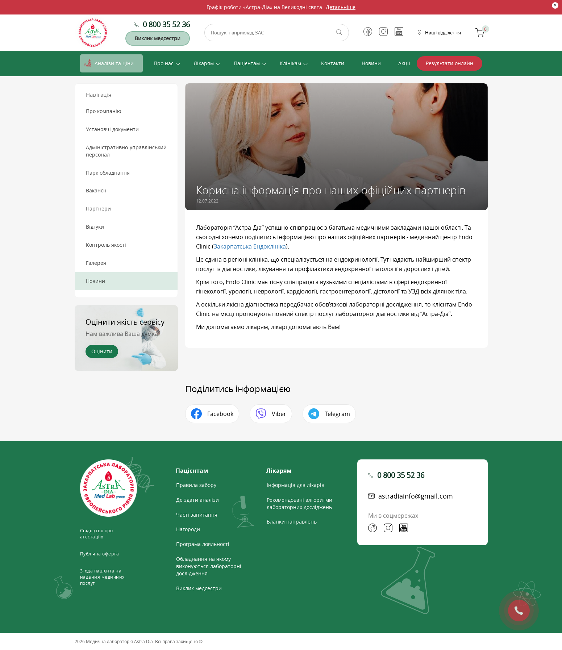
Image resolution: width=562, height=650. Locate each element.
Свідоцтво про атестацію (96, 533)
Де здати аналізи (197, 499)
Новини (371, 63)
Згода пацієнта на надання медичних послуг (102, 577)
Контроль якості (106, 244)
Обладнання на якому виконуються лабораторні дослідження (208, 566)
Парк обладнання (108, 172)
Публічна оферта (99, 554)
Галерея (96, 262)
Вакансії (96, 190)
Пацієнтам (247, 63)
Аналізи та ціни (114, 63)
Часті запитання (196, 514)
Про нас (164, 63)
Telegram (337, 414)
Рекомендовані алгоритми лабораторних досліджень (299, 503)
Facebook (220, 414)
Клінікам (290, 63)
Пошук (339, 32)
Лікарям (203, 63)
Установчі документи (112, 129)
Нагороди (188, 529)
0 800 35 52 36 (166, 24)
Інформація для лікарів (295, 485)
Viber (279, 414)
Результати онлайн (449, 63)
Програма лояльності (202, 544)
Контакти (332, 63)
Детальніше (340, 7)
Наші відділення (443, 32)
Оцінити (101, 351)
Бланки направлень (292, 521)
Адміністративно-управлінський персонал (126, 151)
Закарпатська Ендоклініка (250, 246)
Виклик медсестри (157, 38)
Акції (404, 63)
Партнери (98, 208)
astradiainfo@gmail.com (415, 496)
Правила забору (196, 485)
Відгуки (95, 226)
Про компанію (103, 111)
